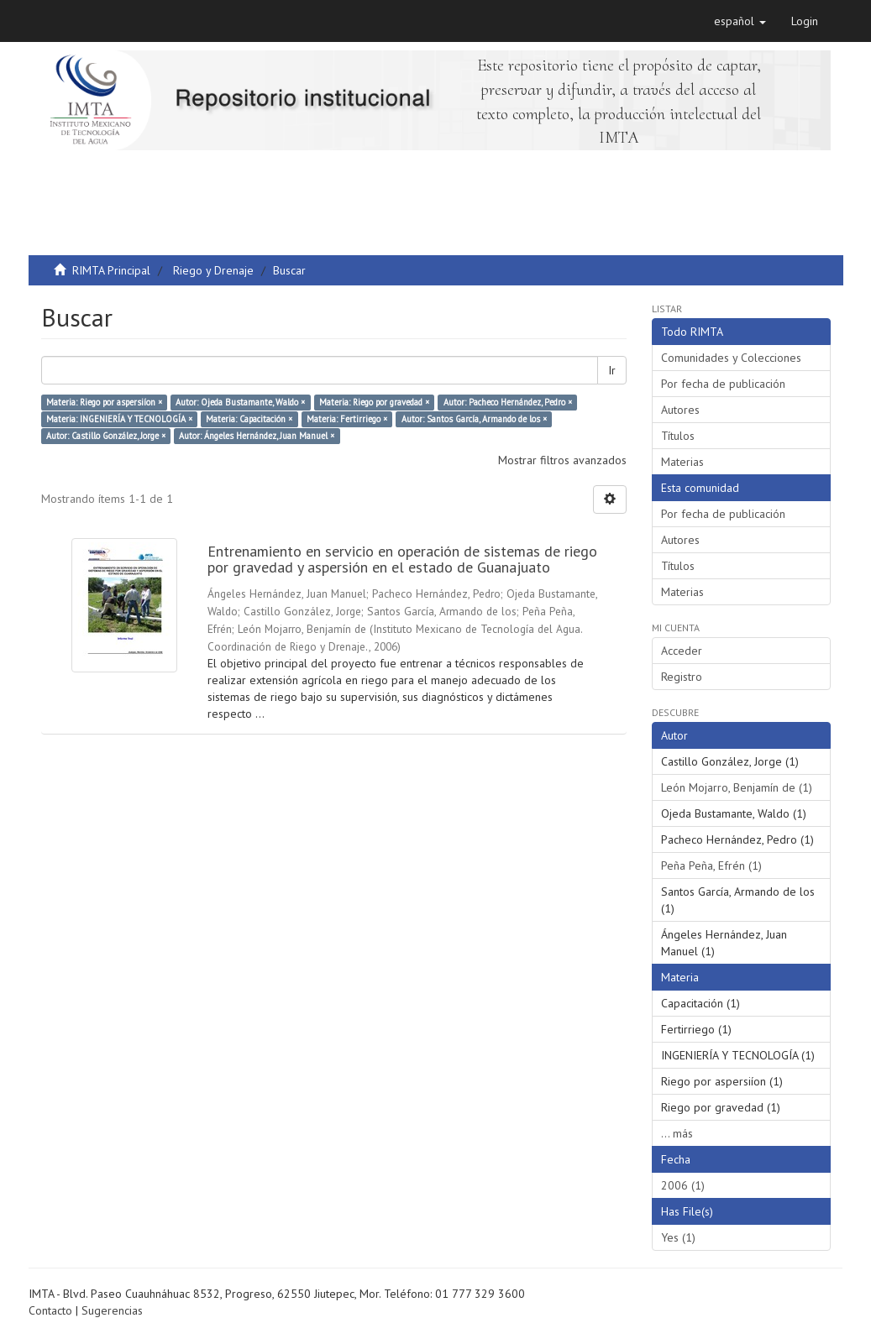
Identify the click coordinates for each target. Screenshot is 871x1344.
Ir (612, 370)
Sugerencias (112, 1310)
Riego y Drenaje (213, 270)
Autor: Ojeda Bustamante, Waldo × (240, 402)
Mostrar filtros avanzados (562, 460)
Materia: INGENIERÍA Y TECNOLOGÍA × (119, 419)
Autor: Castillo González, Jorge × (105, 436)
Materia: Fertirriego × (347, 419)
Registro (681, 676)
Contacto (50, 1310)
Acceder (681, 650)
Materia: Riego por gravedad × (374, 402)
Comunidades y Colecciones (731, 357)
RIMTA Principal (111, 270)
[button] (740, 21)
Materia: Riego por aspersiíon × (104, 402)
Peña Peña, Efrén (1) (711, 865)
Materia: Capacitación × (249, 419)
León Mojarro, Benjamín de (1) (736, 787)
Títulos (678, 435)
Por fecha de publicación (723, 383)
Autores (680, 409)
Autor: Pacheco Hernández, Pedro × (507, 402)
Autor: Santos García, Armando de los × (474, 419)
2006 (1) (683, 1185)
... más (677, 1133)
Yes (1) (678, 1237)
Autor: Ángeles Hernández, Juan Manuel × (256, 436)
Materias (682, 461)
